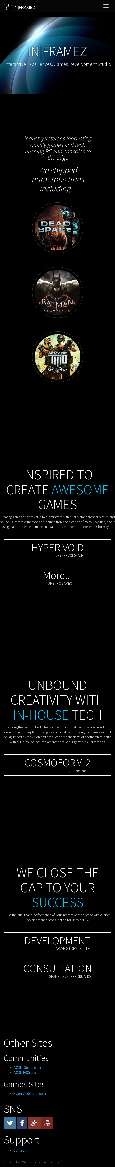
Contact (19, 1150)
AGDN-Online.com (27, 1068)
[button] (57, 549)
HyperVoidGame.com (29, 1094)
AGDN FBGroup (24, 1072)
